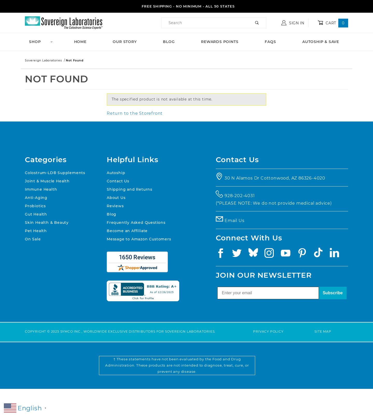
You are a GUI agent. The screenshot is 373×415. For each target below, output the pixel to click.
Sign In (292, 22)
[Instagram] (270, 254)
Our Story (125, 41)
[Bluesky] (254, 254)
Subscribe (333, 293)
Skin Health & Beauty (47, 222)
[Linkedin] (335, 254)
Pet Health (36, 230)
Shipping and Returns (129, 189)
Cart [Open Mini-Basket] (333, 23)
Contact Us (118, 181)
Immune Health (41, 189)
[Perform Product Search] (257, 23)
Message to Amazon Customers (139, 239)
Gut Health (36, 214)
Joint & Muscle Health (47, 181)
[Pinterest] (303, 254)
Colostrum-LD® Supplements (55, 172)
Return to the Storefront (135, 113)
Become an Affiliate (127, 230)
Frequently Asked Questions (136, 222)
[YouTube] (287, 254)
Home (80, 41)
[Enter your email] (268, 293)
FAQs (270, 41)
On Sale (33, 239)
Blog (169, 41)
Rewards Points (219, 41)
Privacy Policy (268, 331)
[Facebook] (222, 254)
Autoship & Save (320, 41)
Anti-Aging (36, 197)
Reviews (115, 206)
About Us (116, 197)
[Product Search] (205, 23)
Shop (41, 41)
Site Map (322, 331)
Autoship (116, 172)
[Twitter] (238, 254)
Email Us (234, 220)
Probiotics (35, 206)
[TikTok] (319, 254)
